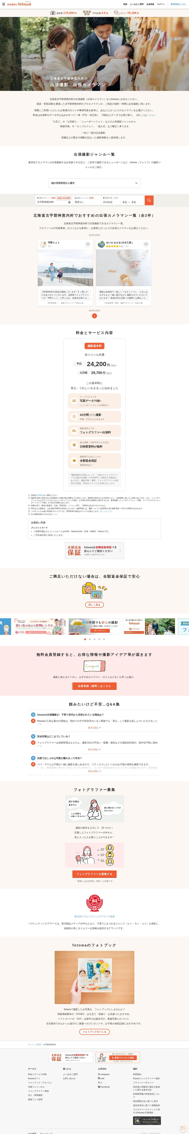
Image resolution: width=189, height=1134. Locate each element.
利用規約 (39, 495)
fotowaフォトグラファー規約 (146, 1078)
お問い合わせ (69, 1078)
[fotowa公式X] (100, 1082)
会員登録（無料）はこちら (94, 686)
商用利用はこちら (178, 4)
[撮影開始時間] (125, 202)
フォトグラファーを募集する (94, 874)
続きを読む (93, 727)
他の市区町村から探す (63, 183)
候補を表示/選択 (64, 198)
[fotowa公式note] (101, 1078)
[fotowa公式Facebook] (104, 1087)
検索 (125, 4)
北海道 (38, 1045)
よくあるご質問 (137, 4)
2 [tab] (90, 639)
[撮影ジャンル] (87, 202)
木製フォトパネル (36, 1087)
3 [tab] (94, 639)
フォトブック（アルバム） (40, 1082)
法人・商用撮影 (35, 1095)
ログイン (161, 4)
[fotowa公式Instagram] (104, 1074)
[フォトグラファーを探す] (149, 200)
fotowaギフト (34, 1078)
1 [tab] (85, 639)
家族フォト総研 (35, 1099)
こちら (150, 115)
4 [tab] (99, 639)
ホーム (30, 1044)
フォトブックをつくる (94, 1032)
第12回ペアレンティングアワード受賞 (94, 916)
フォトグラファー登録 (38, 1091)
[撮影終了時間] (134, 202)
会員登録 (150, 4)
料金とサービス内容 (37, 1074)
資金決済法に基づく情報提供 (146, 1105)
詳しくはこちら (106, 511)
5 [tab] (104, 639)
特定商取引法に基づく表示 (145, 1101)
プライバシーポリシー (143, 1082)
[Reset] (69, 202)
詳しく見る (94, 605)
